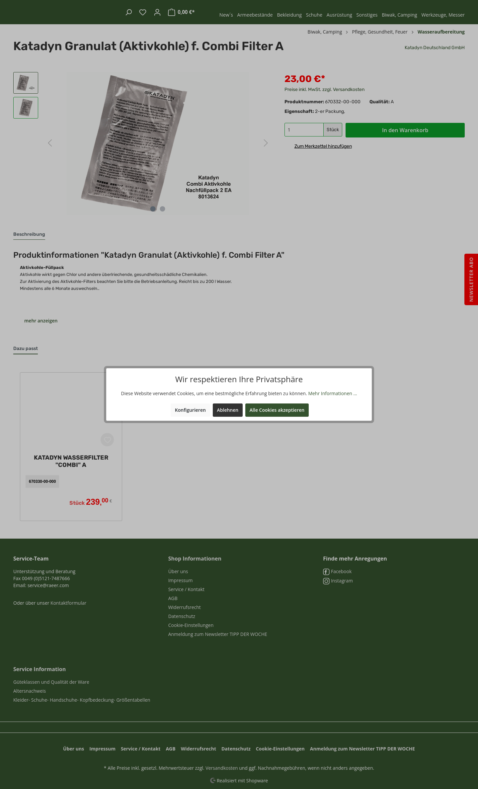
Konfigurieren (190, 410)
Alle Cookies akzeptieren (277, 410)
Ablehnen (228, 410)
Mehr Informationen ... (332, 393)
